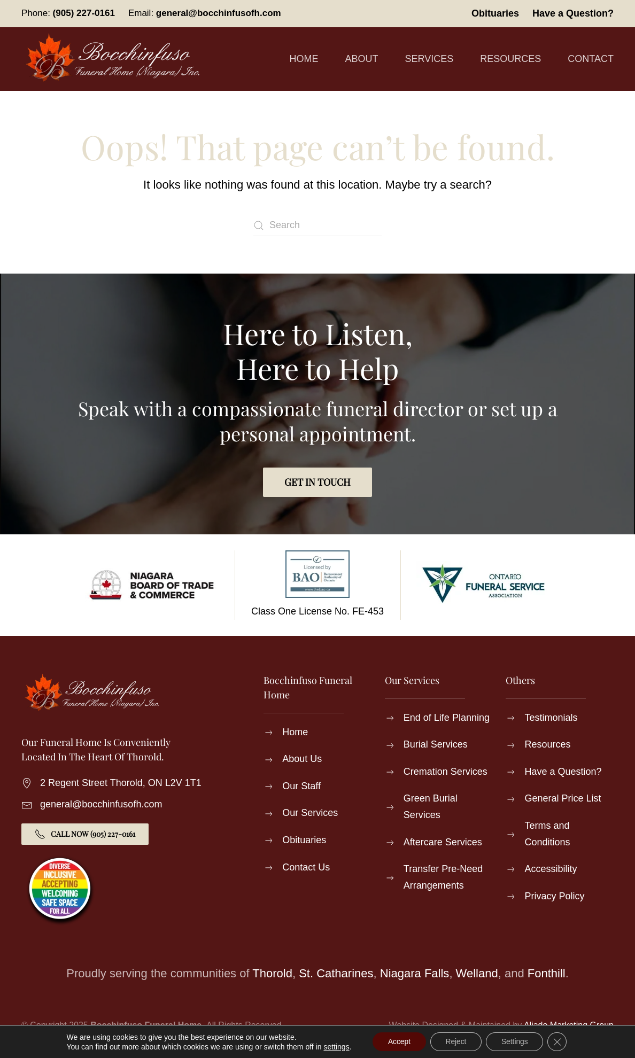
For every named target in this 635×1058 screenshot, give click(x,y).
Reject (456, 1041)
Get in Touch (317, 482)
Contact (591, 58)
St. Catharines (336, 973)
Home (304, 58)
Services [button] (429, 58)
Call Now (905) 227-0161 (85, 834)
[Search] (317, 225)
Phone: (68, 13)
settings (333, 1046)
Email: (204, 13)
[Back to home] (114, 59)
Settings (516, 1041)
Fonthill (547, 973)
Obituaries (495, 13)
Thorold (272, 973)
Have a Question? (573, 13)
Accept (397, 1041)
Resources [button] (510, 58)
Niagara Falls (415, 973)
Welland (477, 973)
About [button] (361, 58)
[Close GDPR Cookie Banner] (559, 1041)
